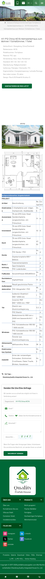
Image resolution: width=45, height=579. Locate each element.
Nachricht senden (15, 453)
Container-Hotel (9, 516)
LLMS (11, 559)
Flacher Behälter (30, 509)
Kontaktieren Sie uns (10, 509)
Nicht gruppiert (30, 505)
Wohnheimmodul (30, 520)
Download (20, 555)
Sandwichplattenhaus (14, 26)
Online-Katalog (30, 559)
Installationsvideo (9, 520)
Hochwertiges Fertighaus (30, 23)
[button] (19, 18)
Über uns (6, 505)
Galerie (13, 555)
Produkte (6, 555)
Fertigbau (27, 512)
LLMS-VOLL (19, 559)
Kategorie (17, 23)
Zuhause (8, 23)
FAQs (33, 555)
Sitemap (39, 555)
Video (28, 555)
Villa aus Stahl (8, 512)
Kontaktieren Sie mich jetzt (17, 86)
